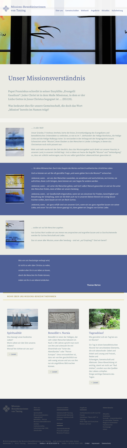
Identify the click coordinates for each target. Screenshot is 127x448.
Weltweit (85, 10)
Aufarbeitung (117, 10)
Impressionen (108, 425)
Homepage (107, 427)
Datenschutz (106, 443)
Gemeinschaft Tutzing (65, 413)
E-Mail (87, 443)
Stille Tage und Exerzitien (89, 422)
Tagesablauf (96, 333)
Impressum (96, 443)
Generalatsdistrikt (63, 429)
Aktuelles (105, 10)
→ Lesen (12, 354)
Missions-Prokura (63, 433)
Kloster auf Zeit (85, 424)
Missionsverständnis (41, 415)
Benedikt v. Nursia (59, 333)
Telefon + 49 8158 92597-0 (49, 443)
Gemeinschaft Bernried (65, 415)
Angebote (95, 10)
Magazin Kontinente (110, 423)
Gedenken (106, 416)
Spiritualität (14, 333)
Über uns (59, 10)
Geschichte (38, 430)
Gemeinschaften (72, 10)
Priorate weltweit (63, 431)
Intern (105, 429)
